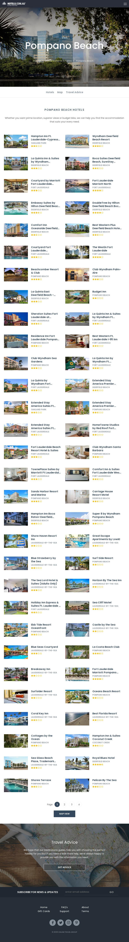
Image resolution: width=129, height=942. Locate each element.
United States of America (58, 60)
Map (60, 92)
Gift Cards (44, 911)
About (85, 907)
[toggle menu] (124, 3)
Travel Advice (74, 92)
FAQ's (64, 907)
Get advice (64, 867)
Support (64, 911)
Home (43, 907)
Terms (85, 911)
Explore (37, 60)
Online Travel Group (67, 932)
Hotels (50, 92)
